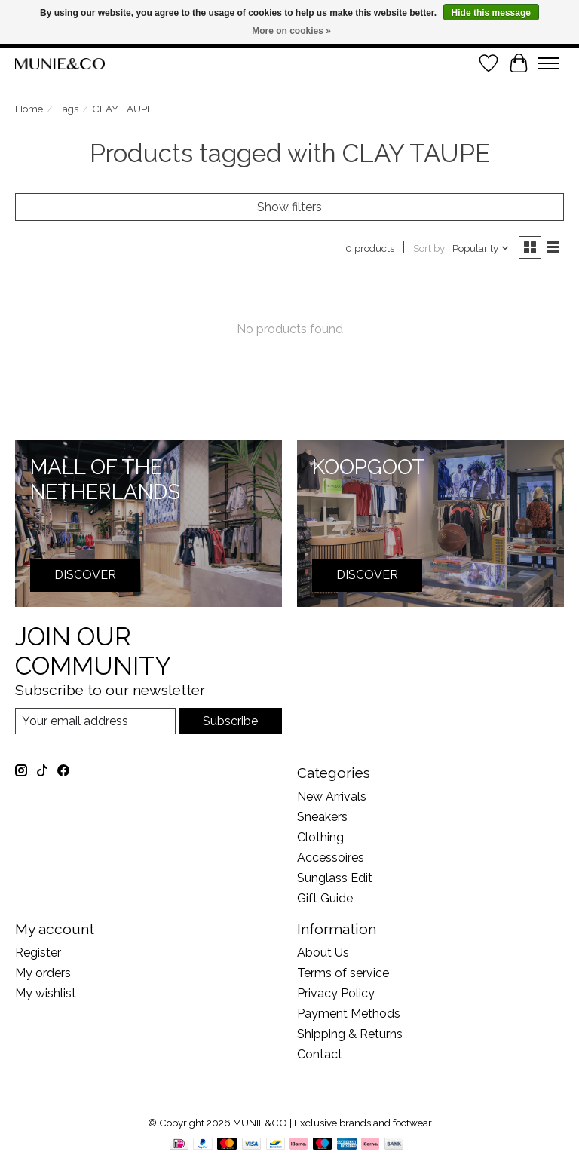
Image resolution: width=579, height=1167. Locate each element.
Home (29, 109)
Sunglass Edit (334, 878)
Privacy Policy (336, 993)
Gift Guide (325, 898)
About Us (323, 952)
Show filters (289, 207)
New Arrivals (331, 796)
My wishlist (45, 993)
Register (38, 952)
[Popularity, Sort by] (481, 248)
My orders (43, 973)
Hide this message (491, 13)
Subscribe (230, 721)
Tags (67, 109)
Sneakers (322, 817)
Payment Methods (348, 1013)
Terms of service (343, 973)
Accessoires (330, 857)
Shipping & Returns (350, 1034)
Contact (319, 1054)
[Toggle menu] (549, 63)
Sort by (429, 248)
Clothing (320, 837)
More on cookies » (291, 31)
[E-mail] (95, 721)
